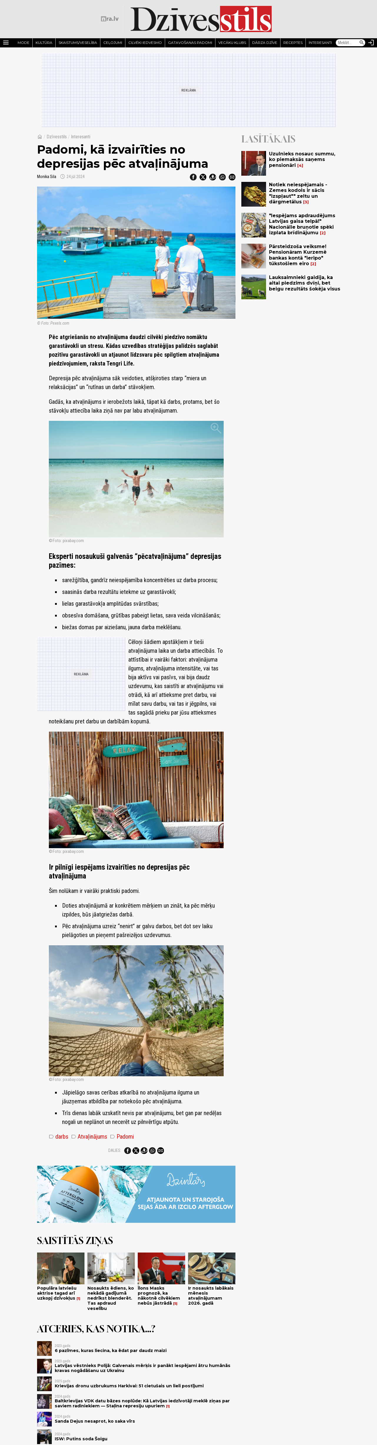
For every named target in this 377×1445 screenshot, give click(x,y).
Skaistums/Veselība (78, 42)
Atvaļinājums (89, 1136)
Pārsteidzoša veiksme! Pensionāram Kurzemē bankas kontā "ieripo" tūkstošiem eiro (298, 255)
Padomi (122, 1136)
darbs (58, 1136)
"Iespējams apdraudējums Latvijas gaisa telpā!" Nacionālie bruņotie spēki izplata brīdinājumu (302, 224)
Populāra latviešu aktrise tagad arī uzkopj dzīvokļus (57, 1293)
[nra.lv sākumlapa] (110, 18)
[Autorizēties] (371, 42)
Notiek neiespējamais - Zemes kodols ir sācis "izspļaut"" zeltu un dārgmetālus (298, 193)
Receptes (293, 42)
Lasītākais (268, 138)
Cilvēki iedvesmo (145, 42)
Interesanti (320, 42)
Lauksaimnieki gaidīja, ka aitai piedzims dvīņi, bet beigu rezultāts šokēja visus (304, 283)
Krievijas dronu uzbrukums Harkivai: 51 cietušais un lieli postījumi (129, 1385)
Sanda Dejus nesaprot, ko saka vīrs (95, 1421)
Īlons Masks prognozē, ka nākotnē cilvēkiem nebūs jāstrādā (159, 1295)
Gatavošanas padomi (190, 42)
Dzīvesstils (56, 136)
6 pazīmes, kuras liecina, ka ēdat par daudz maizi (111, 1350)
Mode (23, 42)
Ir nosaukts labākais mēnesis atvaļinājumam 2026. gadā (211, 1295)
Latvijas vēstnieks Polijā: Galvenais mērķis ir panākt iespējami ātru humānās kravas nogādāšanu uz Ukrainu (142, 1368)
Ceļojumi (112, 42)
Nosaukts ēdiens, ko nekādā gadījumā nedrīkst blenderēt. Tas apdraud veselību (110, 1298)
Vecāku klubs (232, 42)
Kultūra (44, 42)
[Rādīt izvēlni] (6, 42)
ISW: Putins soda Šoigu (81, 1438)
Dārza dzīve (264, 42)
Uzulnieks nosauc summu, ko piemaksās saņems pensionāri (302, 159)
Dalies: (114, 1150)
